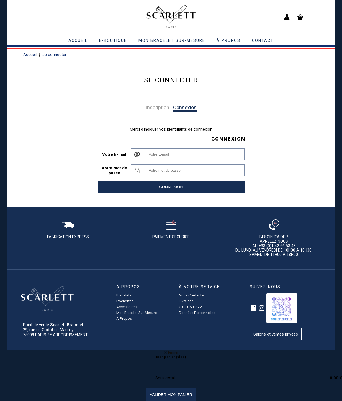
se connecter (54, 54)
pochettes (124, 301)
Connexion (185, 107)
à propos (228, 40)
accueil (78, 40)
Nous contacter (192, 295)
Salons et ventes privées (275, 334)
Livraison (186, 301)
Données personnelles (197, 312)
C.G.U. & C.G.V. (191, 306)
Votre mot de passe (114, 171)
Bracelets (124, 295)
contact (263, 40)
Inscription (157, 107)
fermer (171, 352)
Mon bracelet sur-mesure (171, 40)
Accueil (30, 54)
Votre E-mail (114, 154)
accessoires (126, 306)
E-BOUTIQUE (113, 40)
